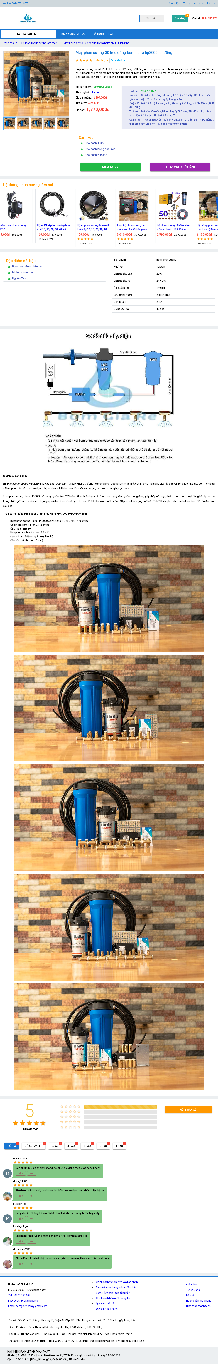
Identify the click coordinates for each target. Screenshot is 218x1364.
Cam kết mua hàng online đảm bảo (116, 1287)
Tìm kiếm (151, 18)
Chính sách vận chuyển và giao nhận (117, 1281)
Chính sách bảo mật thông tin (113, 1298)
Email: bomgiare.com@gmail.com (27, 1306)
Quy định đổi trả (105, 1303)
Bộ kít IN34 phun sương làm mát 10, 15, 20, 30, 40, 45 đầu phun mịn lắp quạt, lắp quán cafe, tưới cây (59, 227)
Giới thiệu (191, 1284)
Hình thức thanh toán (198, 1306)
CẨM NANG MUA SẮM (72, 34)
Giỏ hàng (180, 18)
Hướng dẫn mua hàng (198, 1300)
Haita (95, 92)
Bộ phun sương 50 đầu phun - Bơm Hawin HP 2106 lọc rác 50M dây (180, 227)
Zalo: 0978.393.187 (19, 1295)
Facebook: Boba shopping (23, 1300)
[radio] (15, 1123)
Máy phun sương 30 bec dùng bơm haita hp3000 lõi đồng (96, 42)
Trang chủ (10, 43)
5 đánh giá (101, 60)
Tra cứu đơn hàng (193, 3)
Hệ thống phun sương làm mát (39, 42)
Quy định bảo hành (107, 1308)
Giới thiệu (174, 3)
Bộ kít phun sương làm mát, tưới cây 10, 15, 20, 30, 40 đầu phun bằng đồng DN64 (99, 227)
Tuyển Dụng (193, 1289)
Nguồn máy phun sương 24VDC (17, 227)
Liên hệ (211, 3)
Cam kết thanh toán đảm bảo (113, 1292)
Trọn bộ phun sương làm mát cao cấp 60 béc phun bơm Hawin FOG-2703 (138, 227)
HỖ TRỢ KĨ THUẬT (103, 34)
